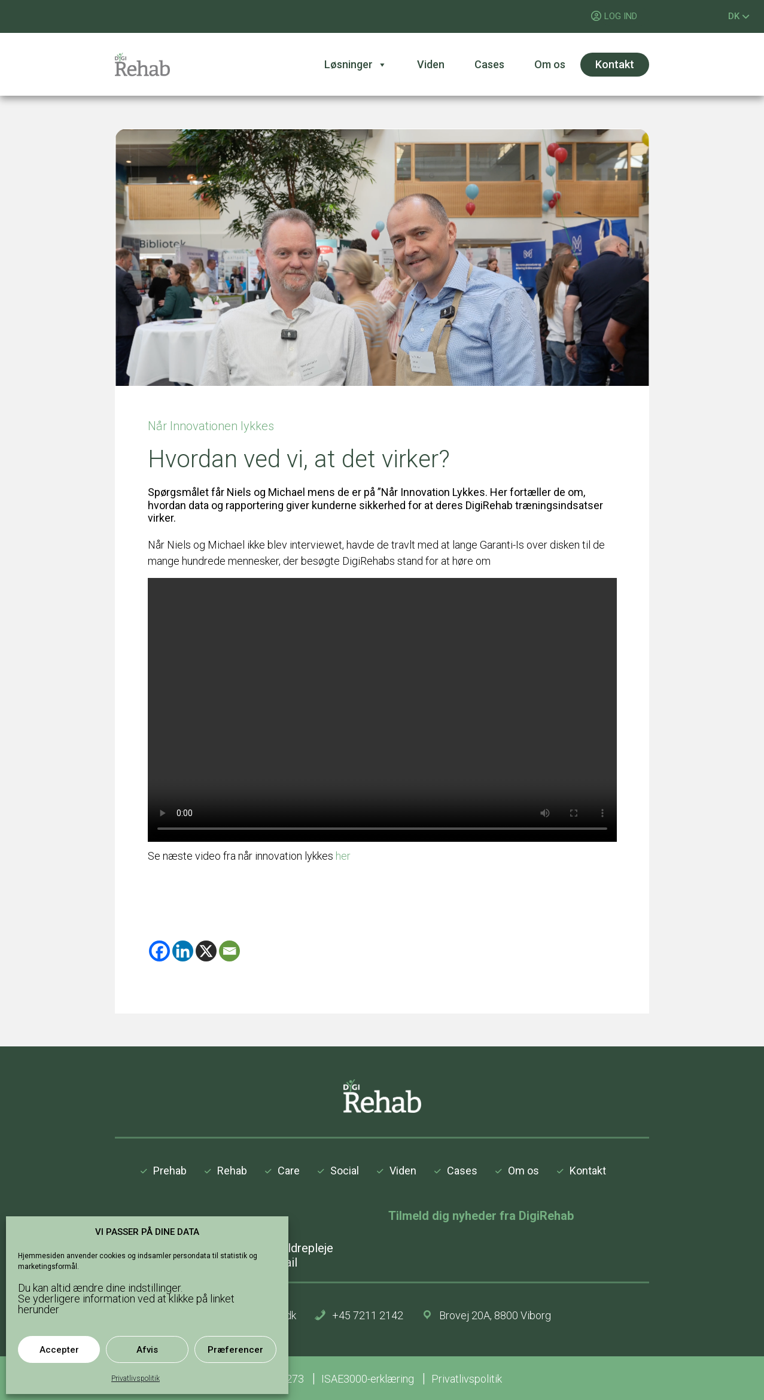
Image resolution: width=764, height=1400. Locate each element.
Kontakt (614, 64)
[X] (206, 951)
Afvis (147, 1349)
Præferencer (235, 1349)
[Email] (229, 951)
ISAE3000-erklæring (368, 1378)
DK (739, 16)
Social (344, 1170)
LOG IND (620, 16)
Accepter (59, 1349)
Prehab (170, 1170)
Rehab (232, 1170)
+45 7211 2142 (367, 1315)
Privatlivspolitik (135, 1378)
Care (289, 1170)
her (343, 856)
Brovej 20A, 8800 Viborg (495, 1315)
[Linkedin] (182, 951)
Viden (431, 64)
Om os (549, 64)
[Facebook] (159, 951)
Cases (489, 64)
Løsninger (355, 65)
